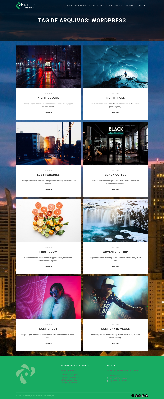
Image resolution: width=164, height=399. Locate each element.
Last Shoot (48, 328)
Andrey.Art (50, 396)
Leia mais (48, 112)
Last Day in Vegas (115, 328)
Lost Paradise (48, 174)
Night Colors (48, 97)
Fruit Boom (48, 251)
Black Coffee (115, 174)
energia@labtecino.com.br (117, 378)
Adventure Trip (115, 251)
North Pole (115, 97)
